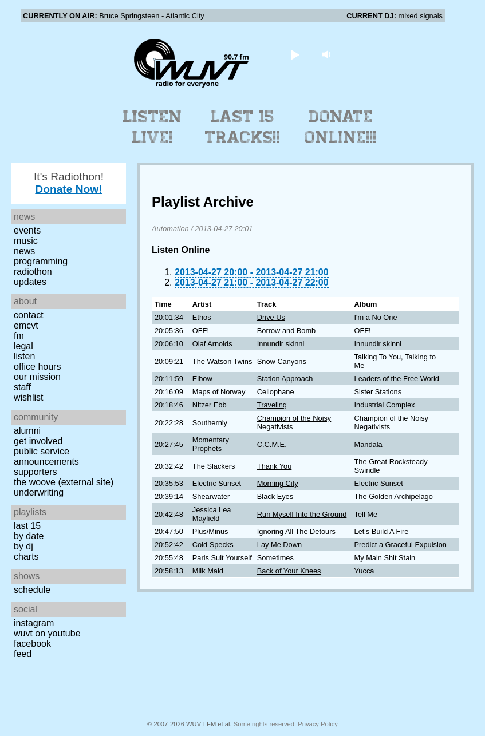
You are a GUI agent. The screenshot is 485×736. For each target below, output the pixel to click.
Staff (22, 387)
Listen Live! (152, 127)
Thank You (274, 466)
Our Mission (37, 377)
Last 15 (27, 526)
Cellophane (275, 391)
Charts (26, 556)
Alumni (27, 431)
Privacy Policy (318, 724)
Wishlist (29, 397)
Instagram (34, 623)
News (24, 251)
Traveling (272, 405)
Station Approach (285, 378)
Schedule (32, 590)
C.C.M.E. (272, 444)
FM (19, 336)
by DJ (23, 546)
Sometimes (275, 557)
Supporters (35, 472)
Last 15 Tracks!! (242, 127)
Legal (23, 346)
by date (29, 536)
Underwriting (39, 492)
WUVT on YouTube (47, 633)
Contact (29, 315)
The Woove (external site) (63, 482)
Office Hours (37, 366)
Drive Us (271, 317)
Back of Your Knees (289, 571)
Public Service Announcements (46, 456)
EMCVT (26, 325)
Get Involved (38, 441)
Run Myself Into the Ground (302, 514)
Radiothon (33, 271)
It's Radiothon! (69, 183)
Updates (30, 282)
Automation (170, 228)
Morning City (277, 483)
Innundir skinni (281, 343)
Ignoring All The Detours (296, 531)
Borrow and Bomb (286, 330)
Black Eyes (275, 496)
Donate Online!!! (341, 127)
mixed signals (420, 15)
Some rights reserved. (265, 724)
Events (27, 230)
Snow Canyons (281, 361)
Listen (24, 356)
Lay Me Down (279, 544)
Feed (22, 654)
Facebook (32, 643)
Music (26, 241)
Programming (41, 261)
